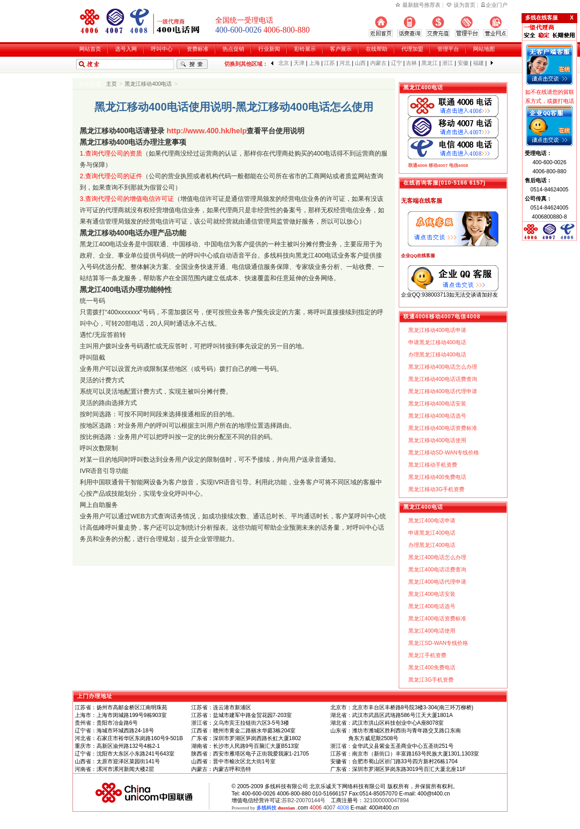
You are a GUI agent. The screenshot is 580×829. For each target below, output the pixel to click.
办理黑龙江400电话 (431, 545)
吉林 (411, 63)
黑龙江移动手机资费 (432, 465)
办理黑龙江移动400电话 (437, 354)
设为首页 (464, 5)
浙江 (447, 63)
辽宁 (396, 63)
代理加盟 (412, 49)
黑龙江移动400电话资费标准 (442, 428)
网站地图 (484, 49)
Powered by (263, 807)
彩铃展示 (305, 49)
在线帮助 (376, 49)
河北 (344, 63)
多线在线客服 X (549, 18)
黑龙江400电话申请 (431, 520)
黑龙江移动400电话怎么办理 (442, 367)
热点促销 (233, 49)
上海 (314, 63)
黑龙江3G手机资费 (431, 680)
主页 (111, 84)
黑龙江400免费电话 (431, 667)
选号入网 (126, 49)
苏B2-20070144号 (303, 800)
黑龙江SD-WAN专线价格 (438, 643)
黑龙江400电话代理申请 (437, 582)
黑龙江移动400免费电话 (437, 477)
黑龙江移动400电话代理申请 (442, 391)
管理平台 (448, 49)
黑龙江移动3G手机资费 (436, 489)
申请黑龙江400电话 (431, 533)
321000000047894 (386, 800)
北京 (283, 63)
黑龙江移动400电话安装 (437, 403)
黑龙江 (429, 63)
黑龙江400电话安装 (431, 594)
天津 (299, 63)
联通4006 (417, 165)
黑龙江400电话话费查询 (437, 569)
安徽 (463, 63)
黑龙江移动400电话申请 (437, 330)
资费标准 (197, 49)
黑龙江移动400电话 (148, 84)
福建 (478, 63)
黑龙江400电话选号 (431, 606)
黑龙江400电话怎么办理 (437, 557)
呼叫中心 (162, 49)
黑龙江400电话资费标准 (437, 618)
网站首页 (90, 49)
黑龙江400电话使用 (431, 631)
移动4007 (438, 165)
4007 (329, 808)
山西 (360, 63)
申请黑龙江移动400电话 (437, 342)
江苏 (329, 63)
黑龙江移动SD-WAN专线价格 (443, 452)
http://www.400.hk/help (207, 131)
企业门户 (497, 5)
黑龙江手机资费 (427, 655)
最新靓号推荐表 (421, 5)
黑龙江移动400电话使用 (437, 440)
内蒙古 (378, 63)
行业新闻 (269, 49)
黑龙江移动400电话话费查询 (442, 379)
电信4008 (458, 165)
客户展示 (341, 49)
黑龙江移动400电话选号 (437, 416)
